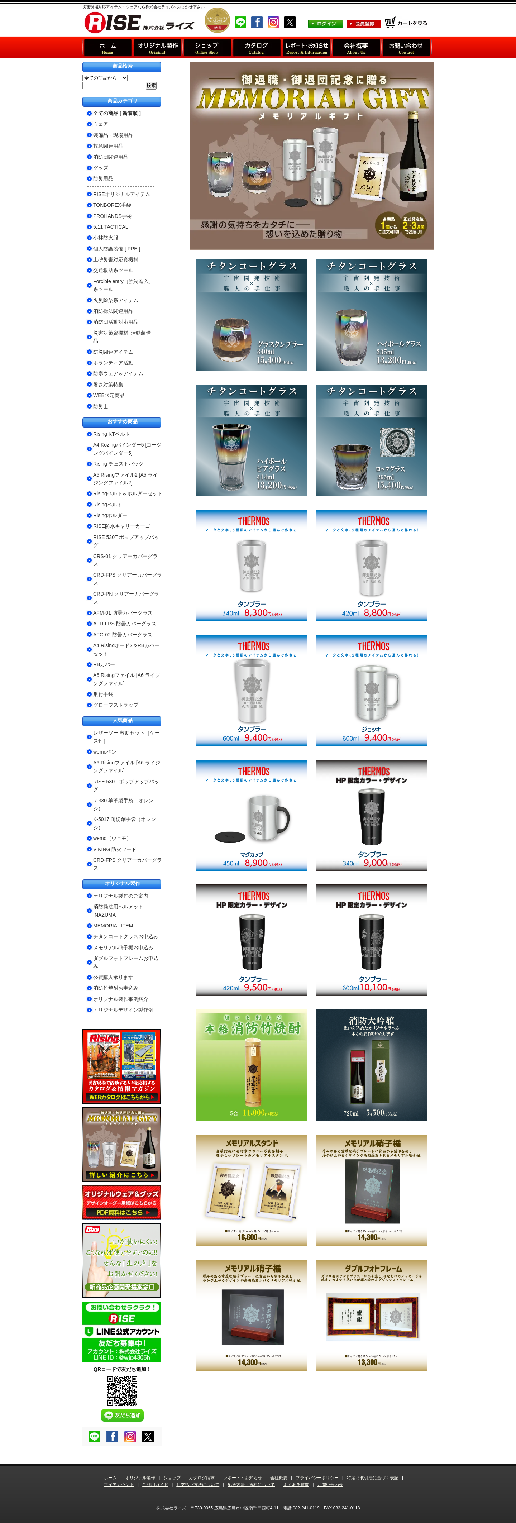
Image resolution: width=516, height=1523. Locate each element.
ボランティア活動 (113, 363)
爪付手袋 (103, 694)
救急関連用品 (108, 146)
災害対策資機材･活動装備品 (122, 337)
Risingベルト (107, 504)
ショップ (172, 1477)
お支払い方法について (197, 1484)
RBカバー (104, 664)
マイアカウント (119, 1484)
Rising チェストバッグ (118, 464)
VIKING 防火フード (115, 849)
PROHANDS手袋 (112, 216)
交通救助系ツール (113, 270)
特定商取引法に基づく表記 (372, 1477)
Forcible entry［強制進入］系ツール (123, 285)
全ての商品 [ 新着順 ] (117, 113)
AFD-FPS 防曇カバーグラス (124, 623)
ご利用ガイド (155, 1484)
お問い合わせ (330, 1484)
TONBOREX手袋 (112, 205)
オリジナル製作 (140, 1477)
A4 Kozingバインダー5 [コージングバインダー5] (127, 448)
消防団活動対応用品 (115, 322)
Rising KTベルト (111, 434)
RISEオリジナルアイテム (121, 194)
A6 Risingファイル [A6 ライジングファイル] (126, 679)
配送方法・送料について (251, 1484)
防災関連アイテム (113, 352)
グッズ (100, 168)
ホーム (110, 1477)
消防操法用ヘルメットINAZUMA (118, 910)
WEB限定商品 (109, 395)
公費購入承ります (113, 977)
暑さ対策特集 (108, 384)
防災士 (100, 406)
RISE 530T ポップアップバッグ (126, 541)
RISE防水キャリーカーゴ (121, 526)
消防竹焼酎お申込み (115, 988)
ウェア (100, 124)
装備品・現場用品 (113, 135)
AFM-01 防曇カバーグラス (123, 613)
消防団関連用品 (110, 157)
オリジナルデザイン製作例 (123, 1010)
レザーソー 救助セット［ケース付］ (126, 737)
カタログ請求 (202, 1477)
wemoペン (104, 752)
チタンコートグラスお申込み (125, 936)
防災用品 (103, 178)
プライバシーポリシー (317, 1477)
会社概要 (278, 1477)
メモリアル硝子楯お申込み (123, 947)
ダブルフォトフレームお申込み (125, 962)
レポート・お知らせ (242, 1477)
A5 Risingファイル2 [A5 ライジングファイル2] (125, 479)
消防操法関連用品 (113, 311)
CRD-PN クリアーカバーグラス (126, 598)
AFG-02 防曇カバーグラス (122, 635)
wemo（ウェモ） (112, 838)
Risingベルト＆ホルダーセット (127, 493)
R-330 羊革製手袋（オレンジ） (123, 804)
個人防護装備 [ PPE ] (116, 249)
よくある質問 (296, 1484)
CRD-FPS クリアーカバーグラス (127, 579)
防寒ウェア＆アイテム (118, 373)
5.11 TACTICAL (110, 227)
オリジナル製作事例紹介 (120, 999)
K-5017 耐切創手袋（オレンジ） (124, 823)
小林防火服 (105, 237)
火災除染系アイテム (115, 300)
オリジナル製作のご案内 (120, 896)
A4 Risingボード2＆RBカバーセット (126, 649)
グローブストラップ (115, 705)
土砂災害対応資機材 (115, 259)
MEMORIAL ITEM (113, 925)
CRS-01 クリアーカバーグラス (125, 560)
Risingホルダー (110, 515)
